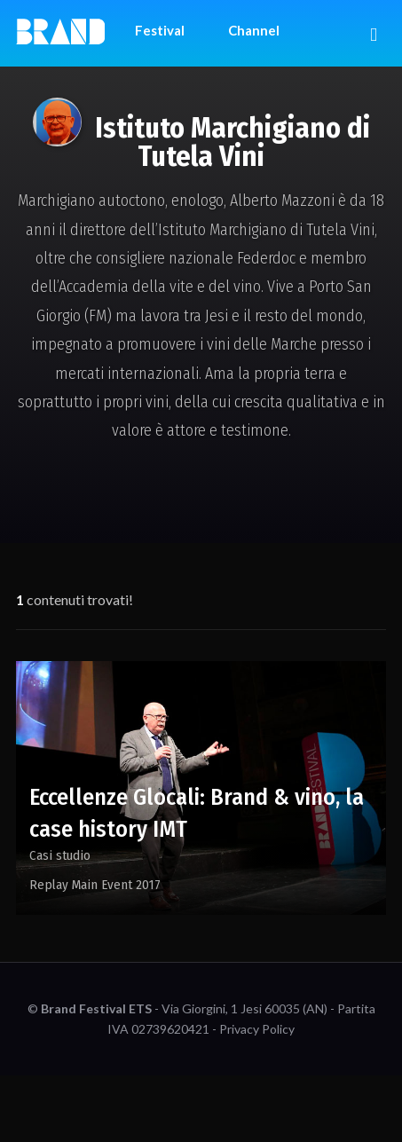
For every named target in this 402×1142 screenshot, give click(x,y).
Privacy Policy (257, 1028)
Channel (254, 30)
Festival (160, 30)
